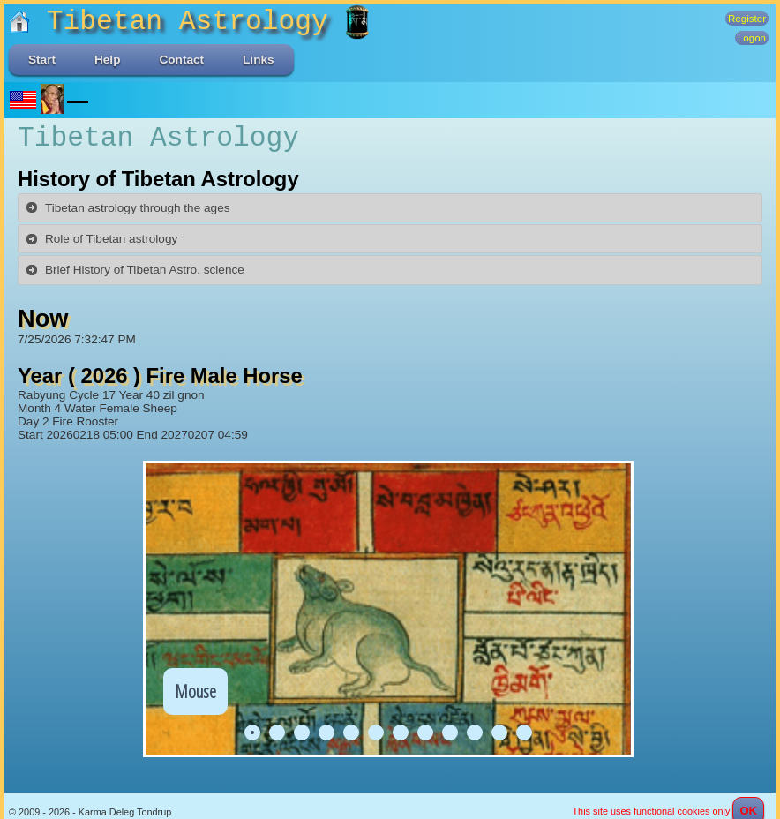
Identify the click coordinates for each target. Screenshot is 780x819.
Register (747, 18)
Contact (181, 59)
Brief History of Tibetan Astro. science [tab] (134, 270)
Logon (752, 38)
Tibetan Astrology (177, 21)
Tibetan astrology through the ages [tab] (127, 207)
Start (42, 59)
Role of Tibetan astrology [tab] (101, 239)
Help (107, 59)
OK (748, 797)
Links (258, 59)
